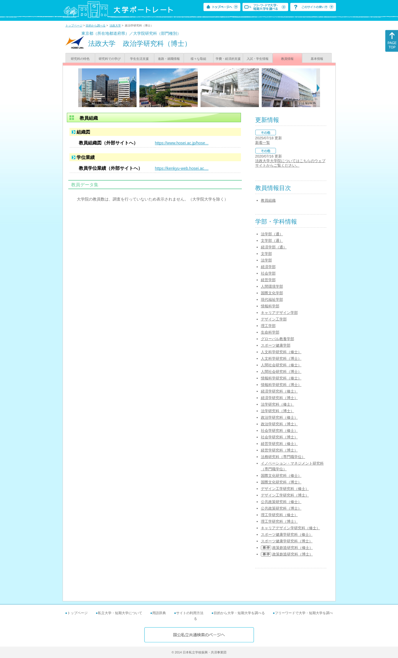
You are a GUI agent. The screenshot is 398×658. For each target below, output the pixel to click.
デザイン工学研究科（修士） (285, 489)
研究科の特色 (80, 58)
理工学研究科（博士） (279, 521)
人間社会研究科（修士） (281, 365)
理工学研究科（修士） (279, 515)
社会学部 (268, 273)
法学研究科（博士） (277, 411)
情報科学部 (270, 306)
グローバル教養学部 (277, 339)
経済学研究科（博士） (279, 398)
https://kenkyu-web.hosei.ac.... (182, 168)
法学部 (266, 260)
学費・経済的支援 (228, 58)
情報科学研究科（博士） (281, 385)
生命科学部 (270, 332)
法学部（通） (272, 234)
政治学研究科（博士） (279, 424)
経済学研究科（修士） (279, 391)
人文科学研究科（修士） (281, 352)
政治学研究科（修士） (279, 417)
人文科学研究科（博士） (281, 358)
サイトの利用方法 (189, 613)
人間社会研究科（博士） (281, 371)
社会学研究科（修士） (279, 430)
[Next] (318, 87)
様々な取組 (198, 58)
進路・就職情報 (169, 58)
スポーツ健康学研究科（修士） (287, 534)
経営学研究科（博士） (279, 450)
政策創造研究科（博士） (292, 554)
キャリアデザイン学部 (279, 312)
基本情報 (317, 58)
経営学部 (268, 280)
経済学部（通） (274, 247)
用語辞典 (159, 613)
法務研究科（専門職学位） (283, 457)
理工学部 (268, 326)
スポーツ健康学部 (275, 345)
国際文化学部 (272, 293)
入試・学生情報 (258, 58)
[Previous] (80, 87)
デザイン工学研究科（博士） (285, 495)
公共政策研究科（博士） (281, 508)
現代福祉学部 (272, 299)
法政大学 (115, 25)
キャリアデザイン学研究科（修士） (290, 528)
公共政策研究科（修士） (281, 502)
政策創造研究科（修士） (292, 547)
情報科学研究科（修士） (281, 378)
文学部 (266, 254)
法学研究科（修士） (277, 404)
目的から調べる (96, 25)
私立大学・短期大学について (120, 613)
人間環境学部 (272, 286)
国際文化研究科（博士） (281, 482)
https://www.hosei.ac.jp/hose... (182, 143)
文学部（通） (272, 240)
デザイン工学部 (274, 319)
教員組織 (268, 200)
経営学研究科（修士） (279, 444)
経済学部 (268, 267)
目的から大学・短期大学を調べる (239, 613)
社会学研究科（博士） (279, 437)
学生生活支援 (139, 58)
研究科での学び (110, 58)
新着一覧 (262, 142)
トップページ (74, 25)
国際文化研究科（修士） (281, 475)
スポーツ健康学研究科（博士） (287, 541)
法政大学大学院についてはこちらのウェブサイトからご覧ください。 (290, 163)
